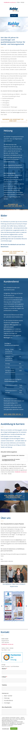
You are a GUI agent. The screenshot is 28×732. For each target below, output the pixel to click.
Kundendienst (8, 700)
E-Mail (4, 677)
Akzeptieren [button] (14, 728)
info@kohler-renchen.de (10, 2)
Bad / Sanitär (8, 695)
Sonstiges (7, 703)
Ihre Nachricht (7, 707)
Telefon (4, 685)
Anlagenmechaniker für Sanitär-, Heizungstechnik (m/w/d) (11, 460)
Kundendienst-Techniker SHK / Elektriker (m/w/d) (13, 456)
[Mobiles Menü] (14, 15)
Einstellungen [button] (5, 728)
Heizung (6, 698)
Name (4, 668)
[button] (2, 264)
